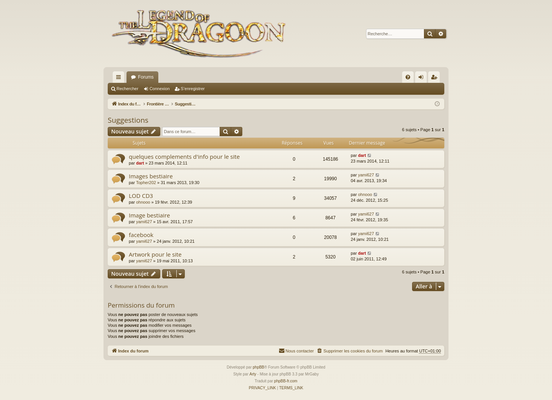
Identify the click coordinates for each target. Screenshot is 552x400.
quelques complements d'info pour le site (184, 156)
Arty (253, 374)
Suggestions (128, 120)
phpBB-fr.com (285, 381)
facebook (141, 235)
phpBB (258, 367)
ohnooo (143, 202)
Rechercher (127, 88)
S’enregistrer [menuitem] (436, 78)
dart (140, 163)
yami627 (366, 175)
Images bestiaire (151, 176)
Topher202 (146, 182)
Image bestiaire (149, 215)
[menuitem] (408, 77)
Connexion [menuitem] (423, 78)
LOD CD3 (141, 195)
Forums (146, 77)
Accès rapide (120, 78)
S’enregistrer (193, 88)
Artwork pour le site (155, 254)
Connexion (160, 88)
